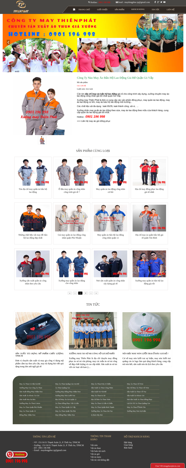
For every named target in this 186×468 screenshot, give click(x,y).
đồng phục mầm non (27, 415)
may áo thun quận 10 (27, 411)
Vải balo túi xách (97, 451)
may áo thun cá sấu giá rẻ (29, 384)
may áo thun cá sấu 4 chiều (102, 403)
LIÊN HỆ (170, 10)
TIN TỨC (156, 10)
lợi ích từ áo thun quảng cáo (138, 403)
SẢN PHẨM (119, 10)
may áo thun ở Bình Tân (136, 407)
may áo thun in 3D (98, 396)
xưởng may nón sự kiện (136, 411)
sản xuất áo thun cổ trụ (136, 392)
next (176, 42)
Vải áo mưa (95, 457)
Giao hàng (128, 445)
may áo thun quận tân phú (65, 411)
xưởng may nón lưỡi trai (65, 396)
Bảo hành (128, 448)
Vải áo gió (95, 454)
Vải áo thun (95, 448)
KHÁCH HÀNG (138, 9)
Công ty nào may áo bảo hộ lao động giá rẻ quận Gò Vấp (115, 77)
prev (9, 42)
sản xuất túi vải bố (98, 392)
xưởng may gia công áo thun (30, 388)
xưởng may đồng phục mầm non (67, 392)
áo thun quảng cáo (62, 388)
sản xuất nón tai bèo (27, 399)
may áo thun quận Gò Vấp (65, 407)
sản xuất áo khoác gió (135, 396)
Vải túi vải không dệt (99, 460)
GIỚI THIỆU (102, 10)
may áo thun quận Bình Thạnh (102, 407)
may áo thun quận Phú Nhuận (30, 407)
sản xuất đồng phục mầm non (30, 392)
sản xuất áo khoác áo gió (29, 396)
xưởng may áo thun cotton (29, 403)
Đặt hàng (128, 442)
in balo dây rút (97, 415)
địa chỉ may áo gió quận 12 (65, 399)
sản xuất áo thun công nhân (102, 388)
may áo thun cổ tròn (135, 384)
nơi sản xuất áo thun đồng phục (139, 399)
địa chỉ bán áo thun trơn (100, 399)
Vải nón (94, 445)
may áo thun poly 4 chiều (101, 384)
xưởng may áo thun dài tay (102, 411)
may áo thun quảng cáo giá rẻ (67, 384)
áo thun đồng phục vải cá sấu (67, 403)
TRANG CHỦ (84, 10)
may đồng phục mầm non (65, 415)
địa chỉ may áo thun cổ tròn (138, 388)
